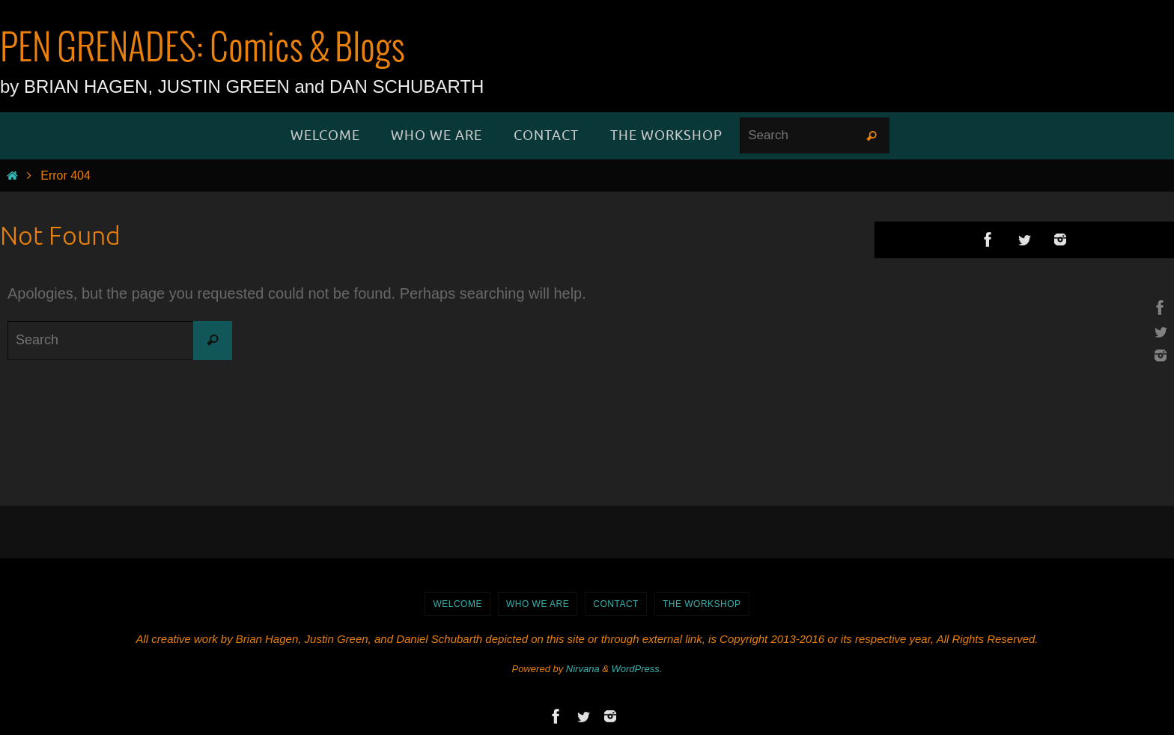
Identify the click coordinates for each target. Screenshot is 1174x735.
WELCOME (457, 604)
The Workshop (702, 604)
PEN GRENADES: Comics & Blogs (202, 49)
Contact (616, 604)
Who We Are (537, 604)
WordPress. (637, 668)
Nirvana (583, 668)
